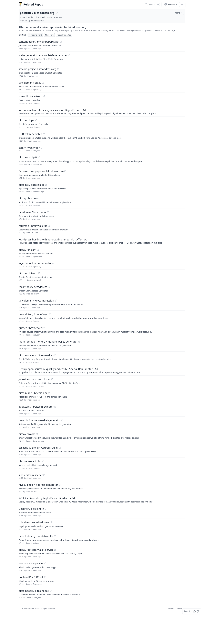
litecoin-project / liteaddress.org (37, 69)
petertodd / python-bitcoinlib (36, 536)
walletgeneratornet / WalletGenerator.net (43, 55)
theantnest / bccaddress (33, 287)
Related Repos (33, 4)
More (179, 12)
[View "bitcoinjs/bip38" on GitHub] (39, 157)
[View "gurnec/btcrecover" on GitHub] (43, 328)
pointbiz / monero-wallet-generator (40, 420)
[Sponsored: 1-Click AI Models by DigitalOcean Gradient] (102, 499)
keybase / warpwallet (31, 563)
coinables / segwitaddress (34, 522)
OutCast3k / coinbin (30, 134)
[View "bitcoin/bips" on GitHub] (36, 120)
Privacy (171, 609)
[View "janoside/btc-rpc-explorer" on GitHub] (52, 379)
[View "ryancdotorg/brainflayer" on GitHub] (50, 314)
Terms (179, 609)
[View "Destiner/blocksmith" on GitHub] (46, 509)
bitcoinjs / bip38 (28, 157)
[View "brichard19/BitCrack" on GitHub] (45, 577)
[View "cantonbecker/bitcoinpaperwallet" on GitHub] (61, 41)
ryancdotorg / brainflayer (33, 314)
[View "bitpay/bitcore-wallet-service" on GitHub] (55, 550)
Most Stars (49, 35)
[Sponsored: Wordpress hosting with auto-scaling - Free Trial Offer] (102, 240)
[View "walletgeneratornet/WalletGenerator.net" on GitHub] (69, 55)
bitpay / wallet (27, 434)
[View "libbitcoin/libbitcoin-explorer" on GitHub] (55, 406)
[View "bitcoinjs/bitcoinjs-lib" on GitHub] (46, 185)
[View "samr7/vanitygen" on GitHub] (42, 148)
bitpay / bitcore (28, 198)
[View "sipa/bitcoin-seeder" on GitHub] (44, 475)
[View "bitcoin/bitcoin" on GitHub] (39, 273)
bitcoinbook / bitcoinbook (34, 590)
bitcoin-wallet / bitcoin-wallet (36, 355)
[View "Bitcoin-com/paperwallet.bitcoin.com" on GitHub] (65, 171)
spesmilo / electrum (30, 96)
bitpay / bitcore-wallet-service (36, 549)
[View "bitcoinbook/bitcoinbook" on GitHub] (51, 591)
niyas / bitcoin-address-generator (38, 484)
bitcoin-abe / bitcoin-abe (33, 393)
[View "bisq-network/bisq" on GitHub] (43, 461)
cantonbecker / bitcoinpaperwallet (39, 41)
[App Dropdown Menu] (182, 4)
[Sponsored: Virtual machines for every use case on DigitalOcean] (102, 111)
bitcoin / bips (26, 120)
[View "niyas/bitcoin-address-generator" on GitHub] (60, 485)
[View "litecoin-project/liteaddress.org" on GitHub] (58, 69)
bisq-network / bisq (30, 461)
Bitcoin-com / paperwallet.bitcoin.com (41, 171)
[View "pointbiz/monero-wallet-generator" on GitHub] (62, 420)
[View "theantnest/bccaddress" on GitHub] (49, 287)
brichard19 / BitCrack (31, 577)
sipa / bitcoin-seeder (31, 475)
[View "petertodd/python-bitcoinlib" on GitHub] (55, 536)
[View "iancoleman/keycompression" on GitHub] (56, 300)
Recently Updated (64, 35)
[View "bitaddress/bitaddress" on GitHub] (47, 212)
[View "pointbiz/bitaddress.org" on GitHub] (57, 13)
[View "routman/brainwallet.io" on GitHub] (49, 226)
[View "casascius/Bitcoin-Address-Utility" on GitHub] (60, 447)
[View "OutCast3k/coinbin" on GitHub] (44, 134)
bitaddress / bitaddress (32, 212)
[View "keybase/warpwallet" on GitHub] (45, 563)
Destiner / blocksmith (31, 508)
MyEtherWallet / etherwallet (35, 263)
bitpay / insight (27, 249)
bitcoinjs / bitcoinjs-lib (32, 184)
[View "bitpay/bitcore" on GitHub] (38, 198)
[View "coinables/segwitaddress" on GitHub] (51, 522)
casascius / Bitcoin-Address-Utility (38, 447)
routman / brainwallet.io (33, 225)
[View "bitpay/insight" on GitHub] (38, 250)
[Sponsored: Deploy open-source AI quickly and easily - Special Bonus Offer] (102, 370)
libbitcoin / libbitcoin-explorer (36, 406)
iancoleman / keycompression (36, 300)
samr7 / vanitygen (29, 147)
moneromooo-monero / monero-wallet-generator (48, 341)
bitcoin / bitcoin (28, 273)
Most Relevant (35, 35)
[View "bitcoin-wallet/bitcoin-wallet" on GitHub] (54, 355)
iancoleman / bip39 (30, 82)
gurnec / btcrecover (30, 328)
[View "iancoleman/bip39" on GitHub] (43, 83)
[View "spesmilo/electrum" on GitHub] (44, 96)
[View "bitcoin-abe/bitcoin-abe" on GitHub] (49, 393)
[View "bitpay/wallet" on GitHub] (37, 434)
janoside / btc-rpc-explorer (34, 379)
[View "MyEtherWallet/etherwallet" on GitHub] (53, 263)
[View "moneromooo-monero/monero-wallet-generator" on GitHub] (79, 341)
